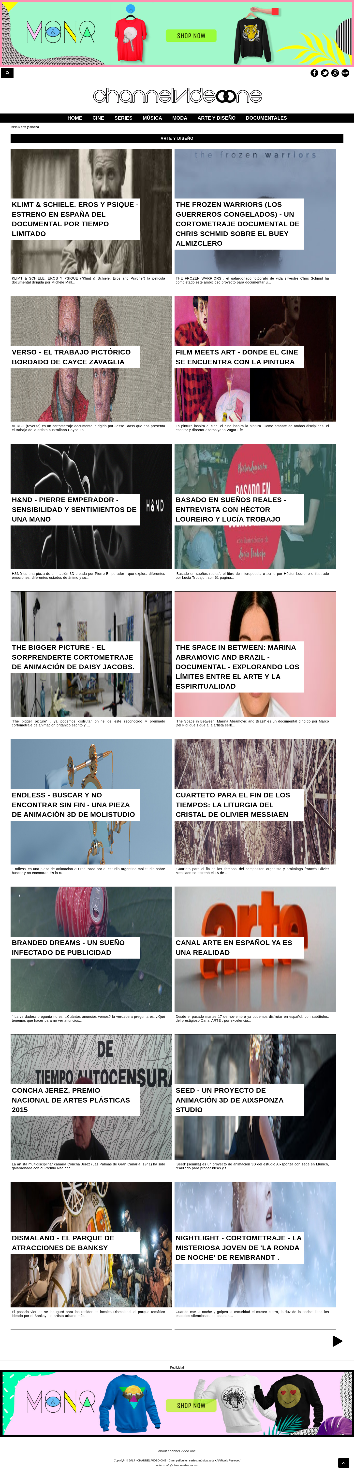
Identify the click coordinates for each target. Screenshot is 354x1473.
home (75, 118)
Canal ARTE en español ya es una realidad (237, 948)
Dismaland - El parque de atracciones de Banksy (66, 1244)
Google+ (335, 73)
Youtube (345, 73)
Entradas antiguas (337, 1341)
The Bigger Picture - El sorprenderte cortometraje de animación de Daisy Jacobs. (76, 663)
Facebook (314, 73)
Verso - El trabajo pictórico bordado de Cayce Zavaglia (75, 358)
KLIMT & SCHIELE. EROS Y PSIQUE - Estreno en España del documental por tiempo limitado (72, 220)
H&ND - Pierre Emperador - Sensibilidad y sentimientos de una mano (71, 510)
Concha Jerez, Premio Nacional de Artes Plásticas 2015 (74, 1101)
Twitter (325, 73)
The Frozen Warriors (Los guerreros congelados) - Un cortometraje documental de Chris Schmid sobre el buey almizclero (238, 226)
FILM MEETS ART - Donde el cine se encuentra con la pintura (231, 363)
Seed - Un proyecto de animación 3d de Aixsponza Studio (233, 1101)
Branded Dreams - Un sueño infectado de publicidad (71, 948)
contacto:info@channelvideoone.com (177, 1465)
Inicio (14, 127)
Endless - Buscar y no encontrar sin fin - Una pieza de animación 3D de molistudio (74, 811)
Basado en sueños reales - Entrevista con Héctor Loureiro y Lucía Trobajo (234, 510)
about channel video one (177, 1451)
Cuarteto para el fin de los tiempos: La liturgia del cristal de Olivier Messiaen (236, 806)
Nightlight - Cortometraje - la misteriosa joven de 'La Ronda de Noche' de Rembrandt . (236, 1254)
